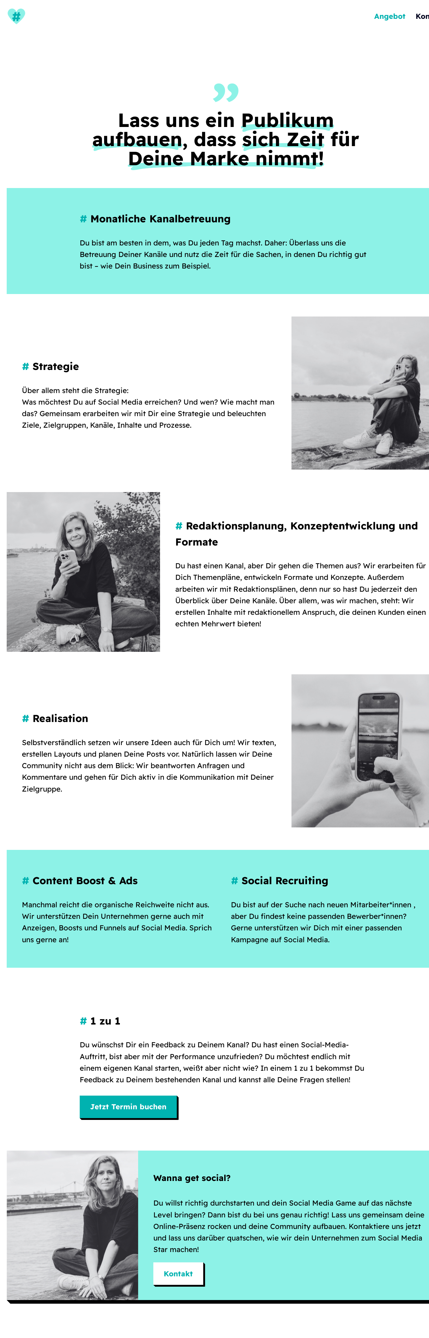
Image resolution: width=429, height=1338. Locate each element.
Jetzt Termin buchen (128, 1106)
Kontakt (178, 1273)
